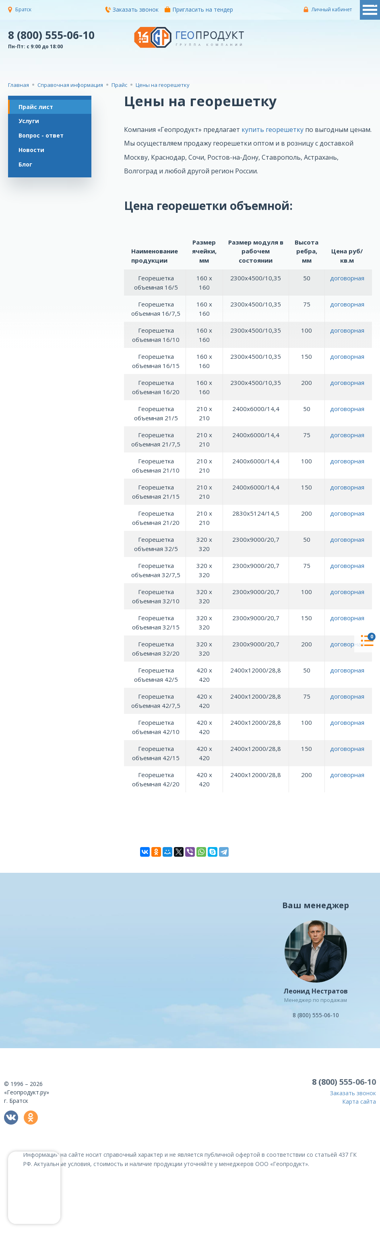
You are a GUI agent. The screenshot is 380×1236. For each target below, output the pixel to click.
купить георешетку (273, 129)
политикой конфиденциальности (331, 1230)
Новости (33, 153)
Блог (27, 169)
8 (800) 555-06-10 (51, 34)
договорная (347, 278)
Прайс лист (37, 107)
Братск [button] (23, 9)
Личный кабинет (332, 9)
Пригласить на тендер (199, 9)
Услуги (30, 122)
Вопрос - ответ (42, 138)
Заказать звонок (132, 9)
